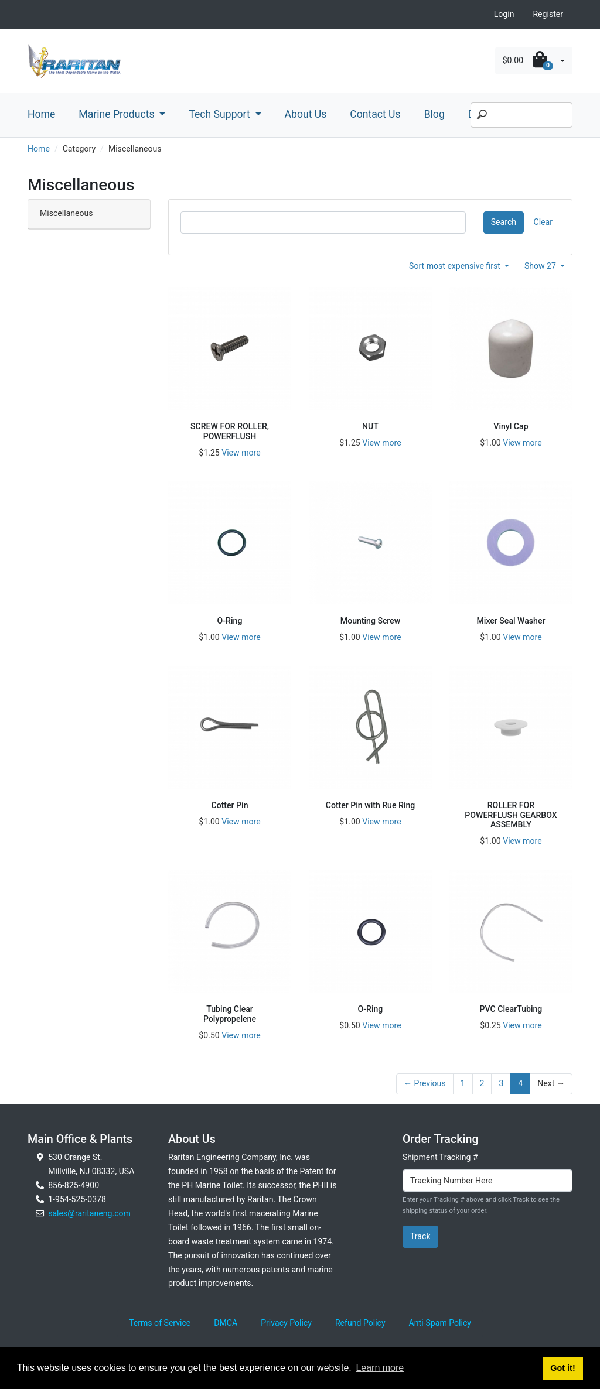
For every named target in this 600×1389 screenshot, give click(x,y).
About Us (306, 114)
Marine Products (118, 114)
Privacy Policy (286, 1323)
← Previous (425, 1083)
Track (420, 1236)
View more (240, 452)
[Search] (521, 115)
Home (41, 114)
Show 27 (541, 266)
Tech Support (221, 114)
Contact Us (375, 114)
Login (504, 14)
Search (503, 222)
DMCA (225, 1323)
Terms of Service (159, 1323)
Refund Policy (360, 1323)
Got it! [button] (562, 1368)
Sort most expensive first (455, 266)
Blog (434, 114)
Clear (543, 222)
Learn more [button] (380, 1368)
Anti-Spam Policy (440, 1323)
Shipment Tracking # (440, 1157)
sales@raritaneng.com (89, 1213)
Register (548, 14)
